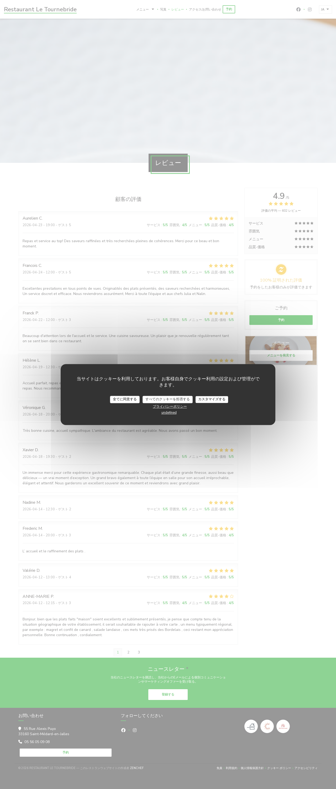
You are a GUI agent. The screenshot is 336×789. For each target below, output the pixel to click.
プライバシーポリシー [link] (170, 406)
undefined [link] (169, 412)
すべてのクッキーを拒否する (167, 399)
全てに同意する (125, 399)
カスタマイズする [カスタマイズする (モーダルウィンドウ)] (211, 399)
